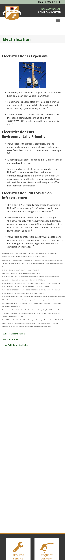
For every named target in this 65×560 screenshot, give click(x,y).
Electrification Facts (13, 339)
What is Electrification (14, 333)
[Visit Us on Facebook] (54, 2)
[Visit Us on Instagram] (57, 2)
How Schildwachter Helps (15, 345)
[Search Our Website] (59, 2)
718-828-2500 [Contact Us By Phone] (44, 2)
